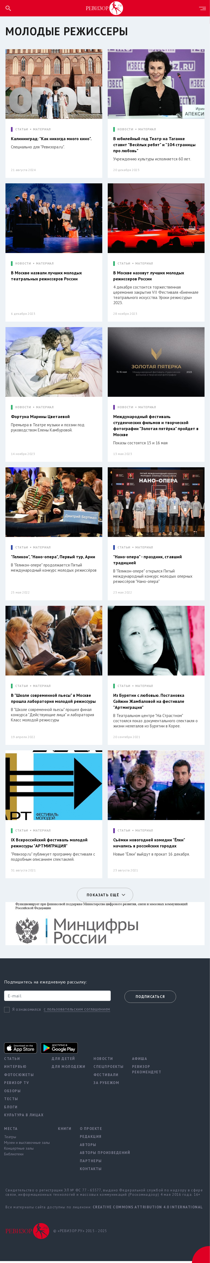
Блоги (11, 1108)
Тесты (11, 1100)
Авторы (88, 1146)
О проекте (91, 1130)
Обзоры (12, 1092)
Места (11, 1130)
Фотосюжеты (19, 1076)
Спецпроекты (109, 1068)
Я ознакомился (26, 1011)
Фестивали (106, 1076)
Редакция (91, 1138)
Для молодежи (68, 1068)
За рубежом (106, 1084)
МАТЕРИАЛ (42, 129)
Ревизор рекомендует (147, 1071)
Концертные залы (19, 1150)
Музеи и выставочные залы (27, 1144)
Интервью (15, 1068)
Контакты (91, 1170)
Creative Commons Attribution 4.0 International (148, 1208)
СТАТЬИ (21, 129)
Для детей (63, 1060)
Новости (103, 1060)
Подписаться (150, 998)
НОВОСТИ (125, 129)
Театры (10, 1138)
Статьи (12, 1060)
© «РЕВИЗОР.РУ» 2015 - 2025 (80, 1232)
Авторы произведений (105, 1154)
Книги (65, 1130)
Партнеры (91, 1162)
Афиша (139, 1060)
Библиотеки (14, 1155)
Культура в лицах (23, 1117)
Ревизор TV (16, 1084)
